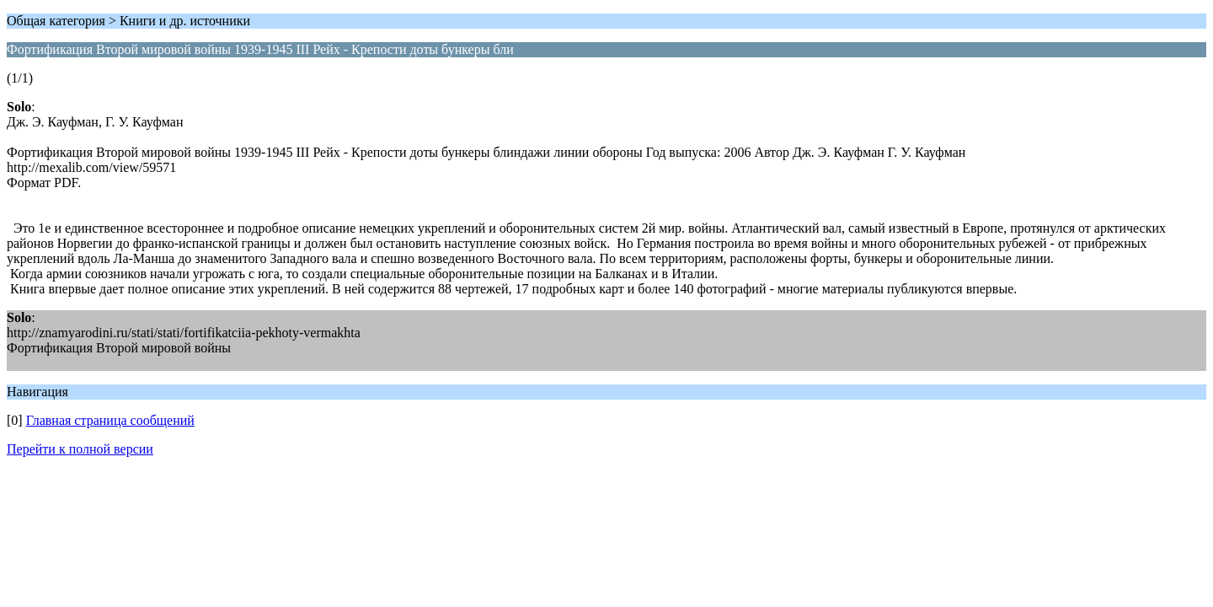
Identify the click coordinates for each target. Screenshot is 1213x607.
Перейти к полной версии (80, 449)
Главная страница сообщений (110, 420)
